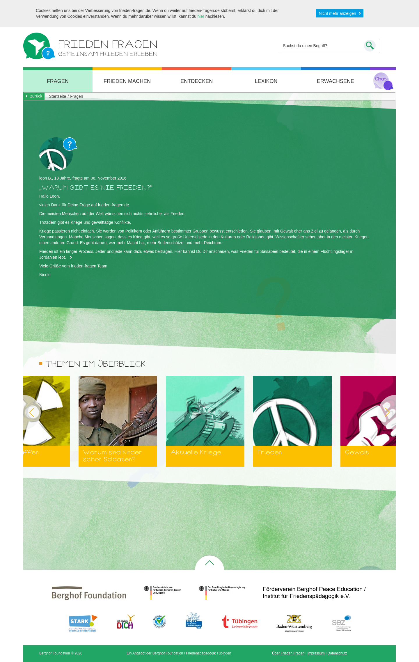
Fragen (58, 81)
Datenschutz (337, 653)
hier (201, 16)
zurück (36, 96)
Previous (23, 412)
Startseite (57, 96)
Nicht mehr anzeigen (337, 13)
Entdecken (196, 81)
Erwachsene (335, 81)
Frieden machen (127, 81)
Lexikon (266, 81)
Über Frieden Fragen (288, 653)
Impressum (315, 653)
